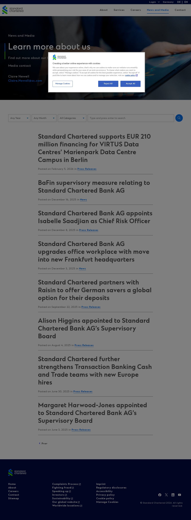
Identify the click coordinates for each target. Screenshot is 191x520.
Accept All (130, 84)
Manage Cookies (62, 84)
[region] (96, 72)
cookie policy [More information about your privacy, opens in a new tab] (130, 75)
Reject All (108, 84)
